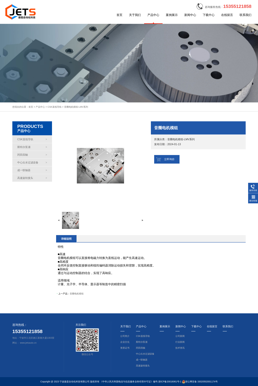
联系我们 (245, 15)
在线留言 (227, 15)
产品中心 (153, 15)
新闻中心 (190, 15)
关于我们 (135, 15)
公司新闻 (180, 336)
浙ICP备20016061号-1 (169, 381)
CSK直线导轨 (55, 107)
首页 (119, 15)
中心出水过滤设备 (32, 162)
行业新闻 (180, 342)
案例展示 (172, 15)
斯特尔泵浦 (32, 147)
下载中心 (209, 15)
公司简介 (124, 336)
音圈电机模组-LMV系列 (76, 107)
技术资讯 (180, 348)
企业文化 (124, 342)
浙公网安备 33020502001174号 (201, 381)
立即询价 (169, 159)
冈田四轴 (32, 155)
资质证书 (124, 348)
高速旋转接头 (32, 178)
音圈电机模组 (77, 293)
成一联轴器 (32, 170)
